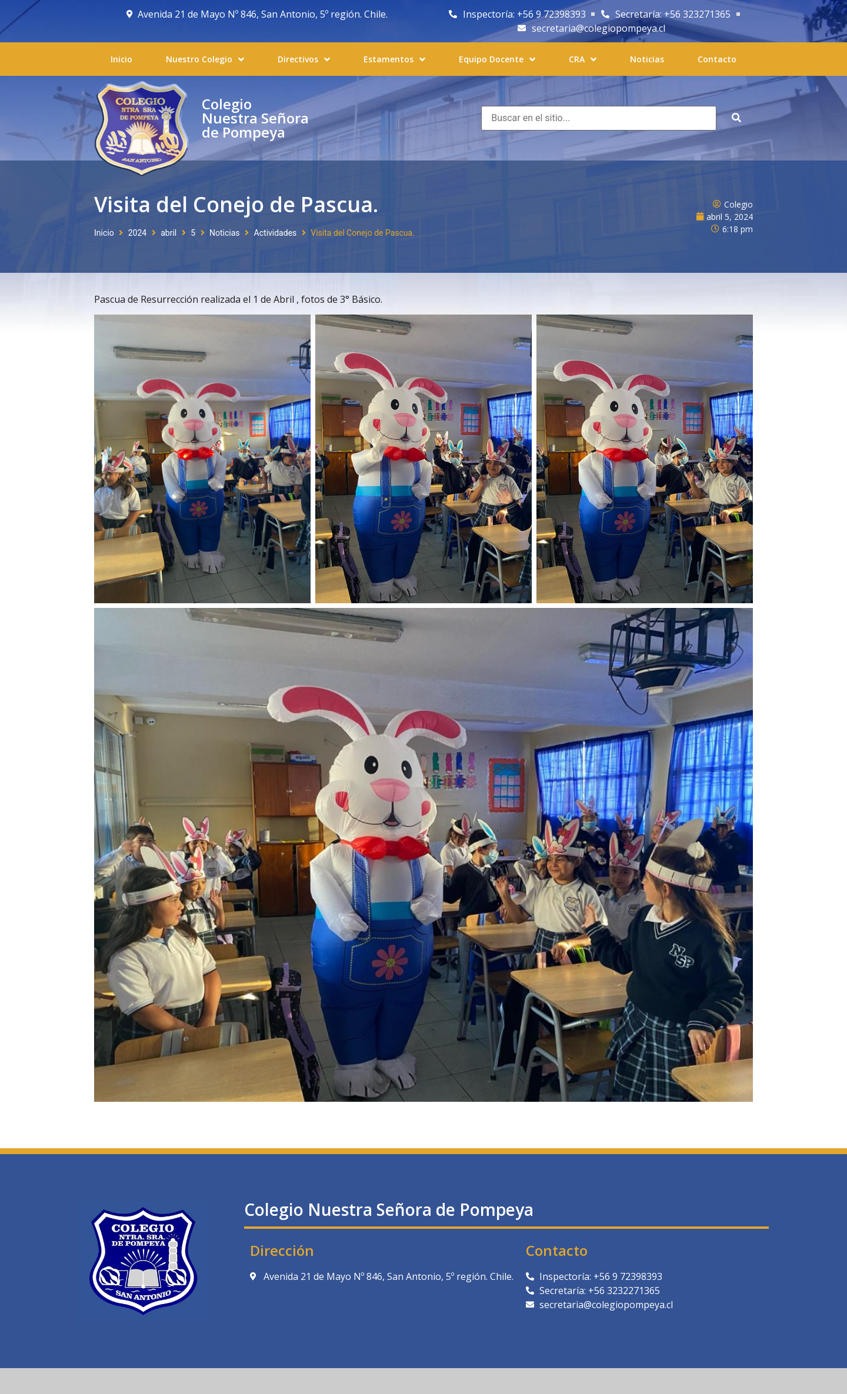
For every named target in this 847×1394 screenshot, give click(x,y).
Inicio (104, 233)
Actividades (275, 233)
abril (168, 233)
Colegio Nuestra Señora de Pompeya (255, 118)
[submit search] (736, 118)
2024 (137, 233)
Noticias (224, 233)
